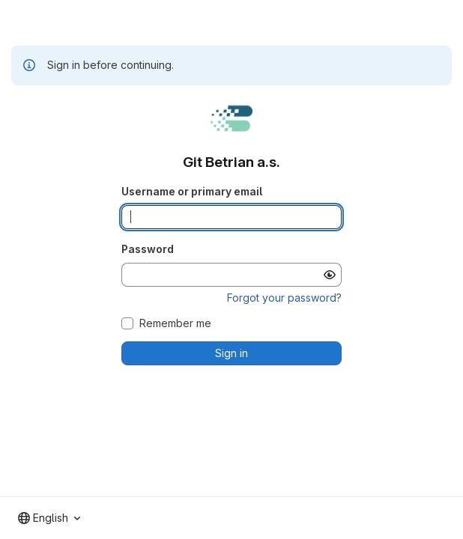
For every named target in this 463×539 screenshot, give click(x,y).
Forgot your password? (284, 297)
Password (147, 249)
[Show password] (330, 275)
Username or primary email (191, 191)
